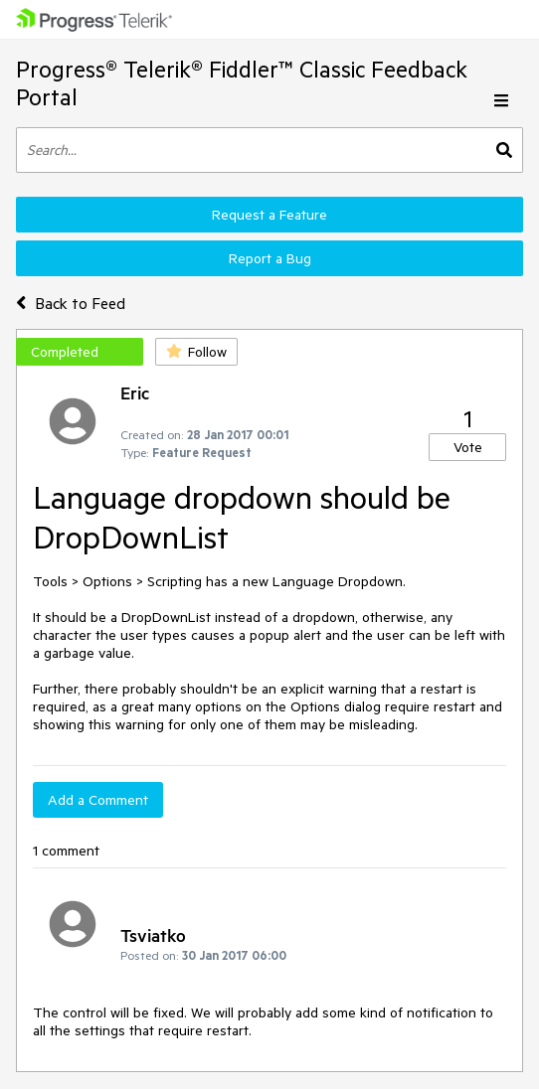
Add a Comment (98, 800)
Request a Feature (269, 215)
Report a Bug (270, 258)
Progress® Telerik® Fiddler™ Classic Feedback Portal (241, 83)
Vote (467, 447)
